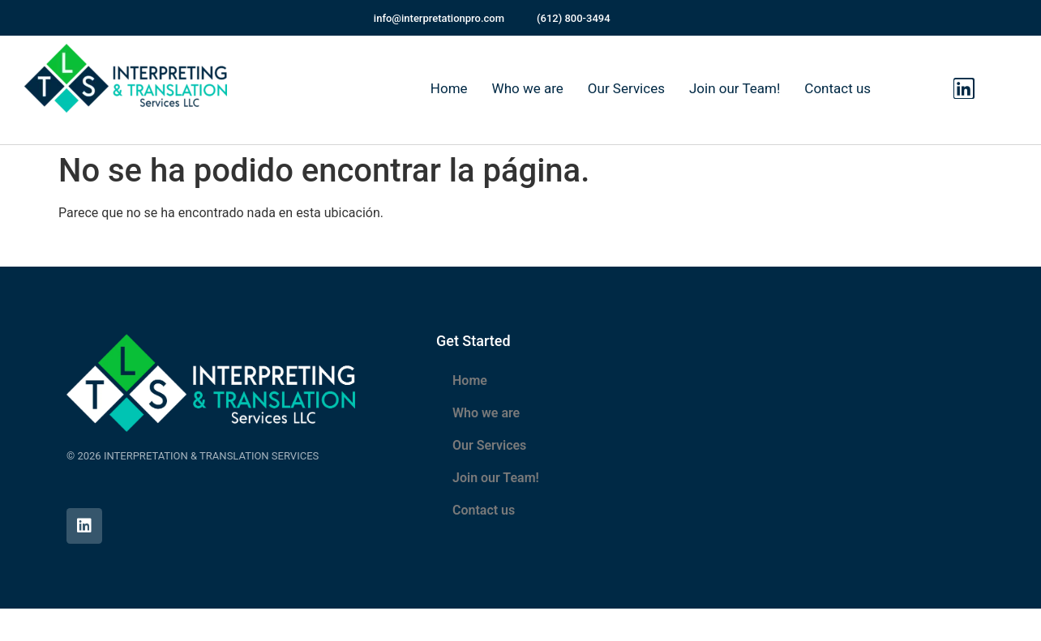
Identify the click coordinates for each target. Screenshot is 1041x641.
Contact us (837, 88)
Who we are (527, 88)
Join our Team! (734, 88)
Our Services (626, 88)
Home (449, 88)
